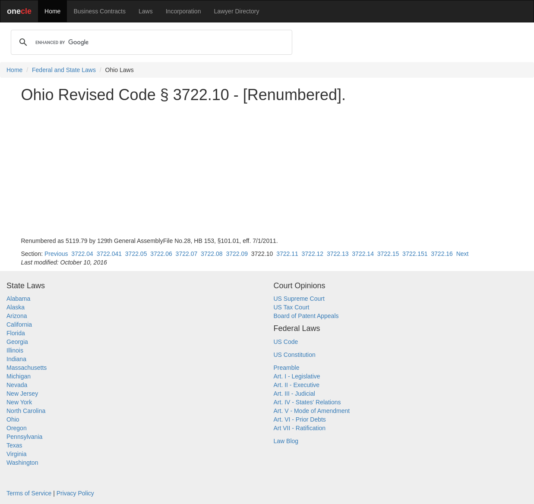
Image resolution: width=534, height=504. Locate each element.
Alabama (18, 298)
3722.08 (212, 253)
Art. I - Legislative (297, 376)
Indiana (16, 359)
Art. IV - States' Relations (307, 402)
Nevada (16, 384)
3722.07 (187, 253)
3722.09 (237, 253)
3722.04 (82, 253)
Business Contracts (99, 11)
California (19, 324)
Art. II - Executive (297, 384)
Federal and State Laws (64, 69)
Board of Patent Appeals (306, 315)
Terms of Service (28, 493)
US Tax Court (292, 307)
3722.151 (414, 253)
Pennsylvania (24, 436)
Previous (56, 253)
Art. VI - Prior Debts (300, 419)
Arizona (16, 315)
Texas (14, 445)
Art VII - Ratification (300, 428)
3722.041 (109, 253)
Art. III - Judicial (294, 393)
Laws (146, 11)
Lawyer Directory (236, 11)
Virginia (16, 453)
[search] (150, 42)
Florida (15, 333)
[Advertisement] (267, 170)
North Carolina (25, 410)
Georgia (17, 341)
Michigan (18, 376)
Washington (22, 462)
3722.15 (388, 253)
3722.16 (442, 253)
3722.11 (287, 253)
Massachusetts (26, 367)
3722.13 (338, 253)
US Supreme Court (299, 298)
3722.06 (161, 253)
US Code (286, 341)
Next (462, 253)
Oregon (16, 428)
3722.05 (136, 253)
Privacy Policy (75, 493)
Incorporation (183, 11)
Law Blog (286, 441)
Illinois (14, 350)
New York (19, 402)
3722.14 (363, 253)
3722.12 (313, 253)
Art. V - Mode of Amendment (312, 410)
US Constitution (295, 354)
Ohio (12, 419)
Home (52, 11)
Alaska (15, 307)
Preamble (287, 367)
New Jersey (22, 393)
